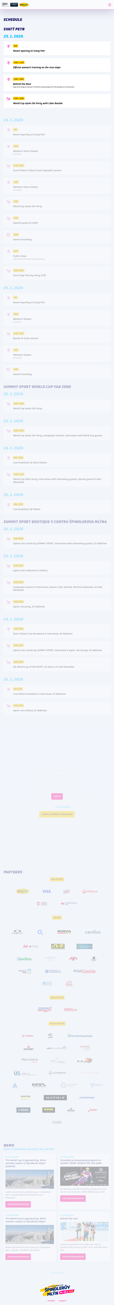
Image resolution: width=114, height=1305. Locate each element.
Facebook (51, 1301)
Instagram (63, 1301)
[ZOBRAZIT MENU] (109, 4)
